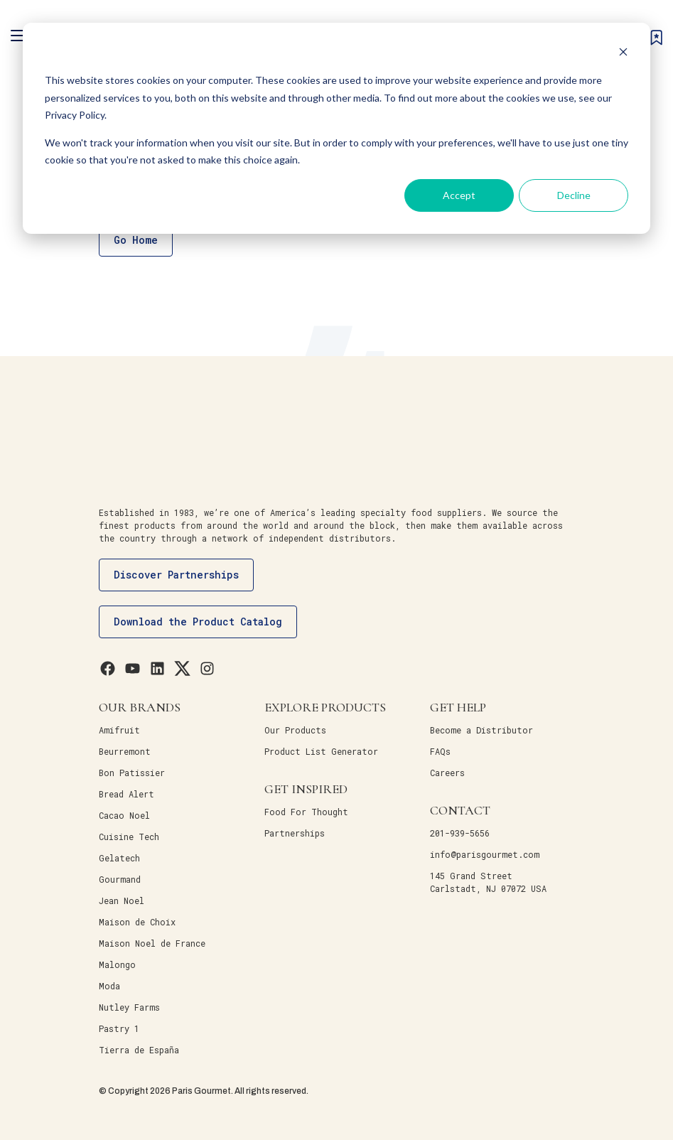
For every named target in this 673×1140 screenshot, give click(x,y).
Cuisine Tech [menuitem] (129, 836)
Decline (574, 195)
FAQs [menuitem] (440, 751)
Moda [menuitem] (109, 985)
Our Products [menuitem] (295, 730)
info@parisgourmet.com (484, 854)
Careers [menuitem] (447, 772)
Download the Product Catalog (198, 621)
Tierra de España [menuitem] (139, 1049)
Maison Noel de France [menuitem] (152, 943)
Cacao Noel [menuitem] (124, 815)
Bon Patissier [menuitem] (132, 772)
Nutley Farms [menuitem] (129, 1007)
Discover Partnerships (176, 574)
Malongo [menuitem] (117, 964)
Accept (459, 195)
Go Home (136, 240)
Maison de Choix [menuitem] (137, 921)
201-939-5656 (460, 833)
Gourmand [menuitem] (120, 879)
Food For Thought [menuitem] (306, 811)
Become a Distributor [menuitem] (481, 730)
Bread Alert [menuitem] (126, 794)
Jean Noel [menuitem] (121, 900)
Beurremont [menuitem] (125, 751)
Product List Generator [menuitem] (321, 751)
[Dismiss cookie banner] (623, 54)
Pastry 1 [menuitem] (119, 1028)
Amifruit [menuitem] (119, 730)
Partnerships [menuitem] (294, 833)
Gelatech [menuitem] (119, 858)
